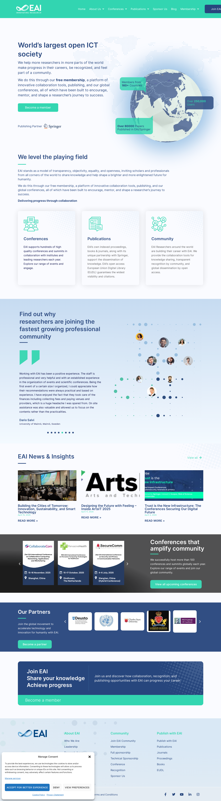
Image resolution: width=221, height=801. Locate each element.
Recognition (118, 770)
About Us (96, 9)
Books (161, 764)
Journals (162, 752)
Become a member (43, 700)
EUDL (160, 770)
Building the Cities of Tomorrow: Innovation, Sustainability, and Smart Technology (46, 509)
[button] (89, 756)
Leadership (71, 746)
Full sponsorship (120, 752)
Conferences (117, 9)
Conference (118, 764)
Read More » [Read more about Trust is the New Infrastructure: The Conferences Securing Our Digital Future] (155, 520)
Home (81, 9)
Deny (56, 787)
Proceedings (164, 758)
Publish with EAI (167, 740)
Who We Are (71, 740)
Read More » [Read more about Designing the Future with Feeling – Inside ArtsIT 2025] (91, 517)
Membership (190, 9)
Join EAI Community (123, 740)
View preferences (77, 787)
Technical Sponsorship (124, 758)
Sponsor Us (160, 9)
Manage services (12, 778)
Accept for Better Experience (27, 787)
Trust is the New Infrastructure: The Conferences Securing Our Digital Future (173, 509)
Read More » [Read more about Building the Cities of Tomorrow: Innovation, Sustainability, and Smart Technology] (28, 520)
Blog (174, 9)
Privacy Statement (55, 795)
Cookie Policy (38, 795)
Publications (140, 9)
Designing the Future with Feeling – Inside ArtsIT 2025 (108, 507)
